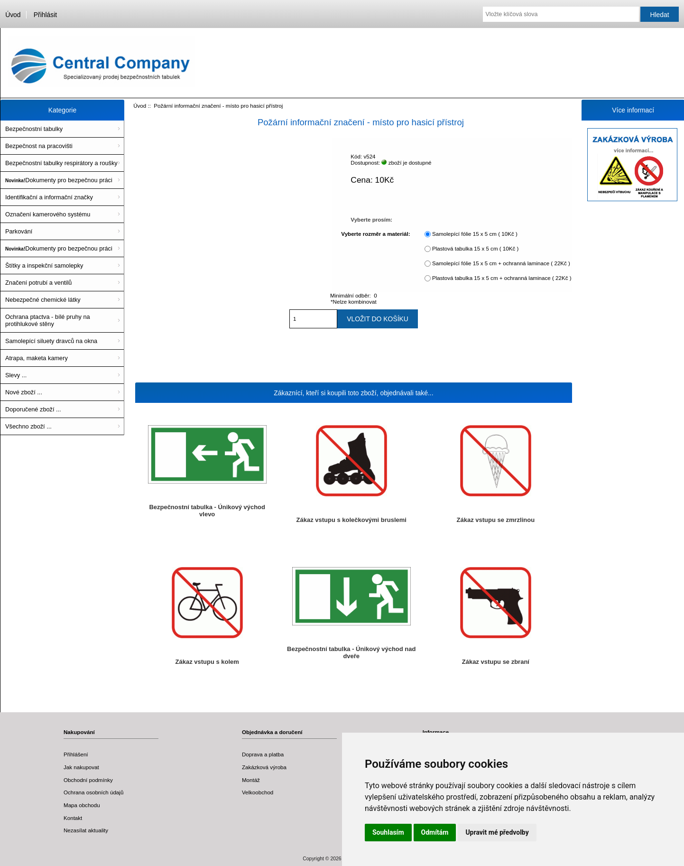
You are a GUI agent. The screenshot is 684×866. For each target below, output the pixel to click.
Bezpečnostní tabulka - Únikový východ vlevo (207, 510)
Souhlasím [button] (388, 832)
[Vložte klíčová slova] (560, 14)
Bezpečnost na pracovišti (39, 145)
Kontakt (73, 818)
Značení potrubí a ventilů (38, 282)
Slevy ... (16, 375)
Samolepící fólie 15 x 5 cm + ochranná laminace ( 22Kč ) (501, 263)
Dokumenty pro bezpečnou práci (58, 180)
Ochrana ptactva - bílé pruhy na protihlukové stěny (47, 320)
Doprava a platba (263, 754)
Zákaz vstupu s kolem (207, 661)
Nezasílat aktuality (86, 830)
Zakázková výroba (264, 767)
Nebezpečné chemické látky (43, 299)
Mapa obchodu (82, 805)
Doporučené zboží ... (33, 409)
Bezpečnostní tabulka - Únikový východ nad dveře (351, 652)
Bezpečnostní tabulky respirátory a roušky (61, 163)
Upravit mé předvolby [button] (496, 832)
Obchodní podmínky (88, 780)
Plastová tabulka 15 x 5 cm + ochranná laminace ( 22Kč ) (502, 278)
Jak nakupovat (81, 767)
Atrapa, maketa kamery (36, 358)
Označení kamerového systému (47, 214)
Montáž (251, 780)
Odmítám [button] (435, 832)
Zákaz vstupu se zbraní (495, 661)
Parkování (18, 231)
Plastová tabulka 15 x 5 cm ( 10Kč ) (475, 248)
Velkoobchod (257, 792)
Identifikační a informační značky (49, 197)
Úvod (12, 15)
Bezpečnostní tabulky (34, 128)
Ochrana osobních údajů (93, 792)
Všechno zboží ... (28, 426)
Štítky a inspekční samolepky (44, 265)
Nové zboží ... (23, 392)
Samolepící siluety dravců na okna (51, 341)
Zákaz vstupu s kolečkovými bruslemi (351, 519)
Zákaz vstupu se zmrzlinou (496, 519)
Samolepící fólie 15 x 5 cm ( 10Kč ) (475, 234)
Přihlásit (45, 15)
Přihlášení (76, 754)
